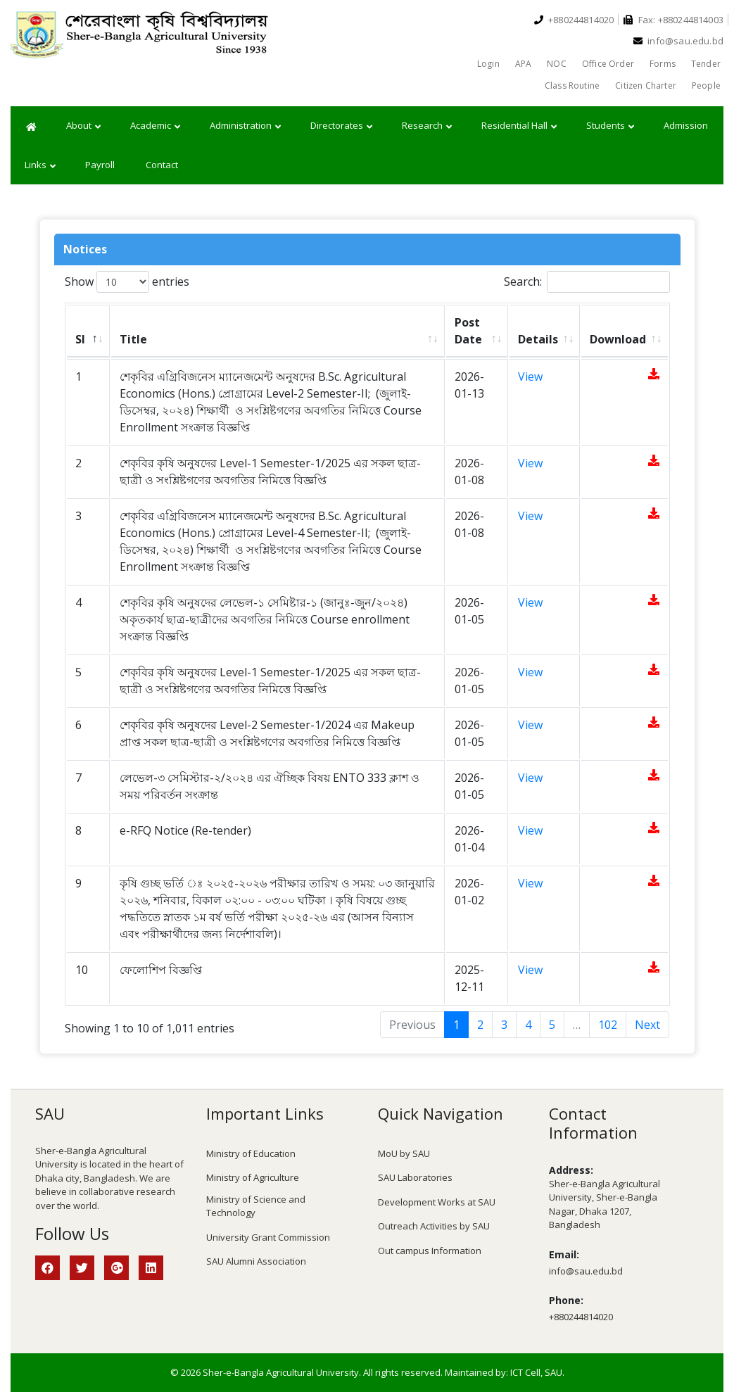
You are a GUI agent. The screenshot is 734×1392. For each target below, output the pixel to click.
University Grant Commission (268, 1237)
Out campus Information (429, 1250)
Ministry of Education (251, 1153)
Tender (706, 64)
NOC (557, 64)
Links (40, 165)
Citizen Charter (645, 85)
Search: (587, 282)
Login (488, 64)
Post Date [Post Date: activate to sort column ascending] (468, 331)
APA (523, 64)
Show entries (127, 282)
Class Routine (572, 85)
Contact (162, 164)
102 (607, 1024)
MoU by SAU (404, 1153)
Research (427, 126)
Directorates (341, 126)
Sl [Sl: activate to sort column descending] (80, 339)
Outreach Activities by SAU (434, 1226)
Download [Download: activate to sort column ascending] (618, 339)
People (706, 85)
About (83, 126)
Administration (245, 126)
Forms (663, 64)
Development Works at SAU (436, 1202)
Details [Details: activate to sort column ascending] (538, 339)
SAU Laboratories (415, 1177)
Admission (686, 125)
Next (647, 1024)
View (530, 376)
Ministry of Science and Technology (255, 1206)
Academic (155, 126)
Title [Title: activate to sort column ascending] (133, 339)
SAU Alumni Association (256, 1261)
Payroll (100, 164)
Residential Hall (519, 126)
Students (610, 126)
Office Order (608, 64)
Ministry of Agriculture (252, 1177)
